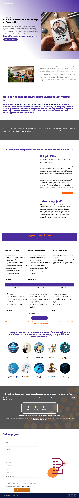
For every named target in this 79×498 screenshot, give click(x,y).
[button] (67, 193)
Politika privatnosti (26, 486)
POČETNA (25, 3)
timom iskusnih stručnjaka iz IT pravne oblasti (36, 104)
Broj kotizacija (9, 476)
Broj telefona (9, 462)
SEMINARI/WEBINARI (38, 3)
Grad (7, 469)
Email (7, 456)
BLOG (65, 3)
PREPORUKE (59, 3)
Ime (7, 442)
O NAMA (30, 3)
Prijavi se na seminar (10, 39)
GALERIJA (53, 3)
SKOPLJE (47, 3)
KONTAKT (70, 3)
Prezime (8, 449)
